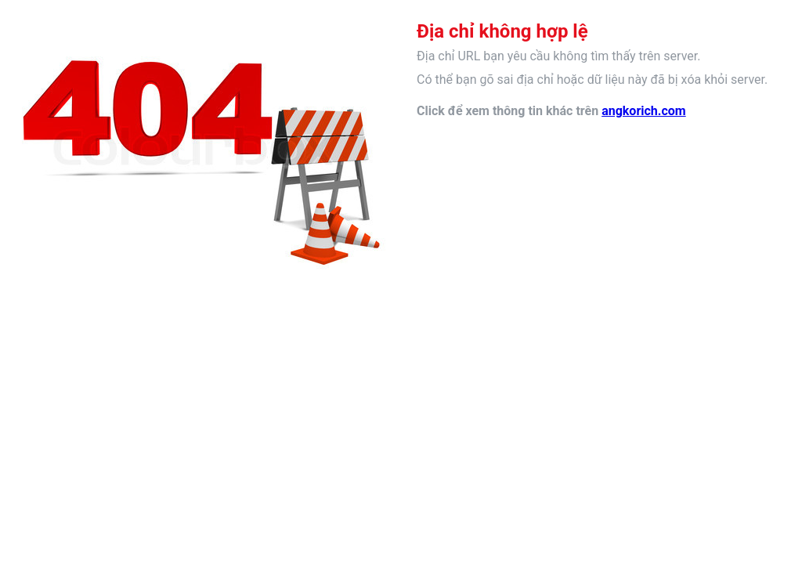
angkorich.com (644, 110)
